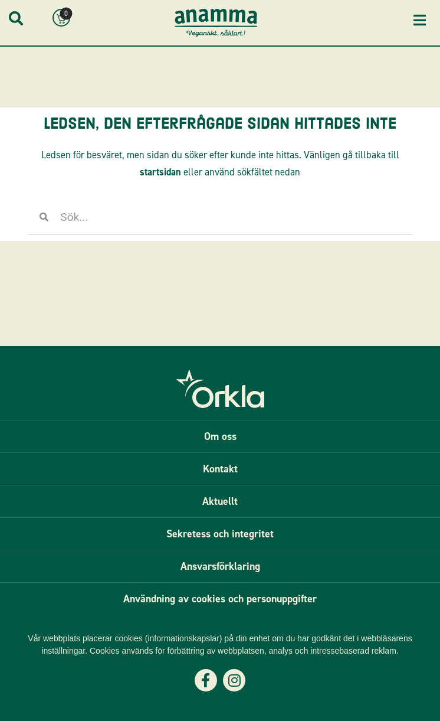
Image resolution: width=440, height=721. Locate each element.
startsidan (160, 171)
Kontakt (220, 469)
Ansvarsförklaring (220, 566)
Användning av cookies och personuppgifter (220, 599)
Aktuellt (220, 501)
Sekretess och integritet (220, 534)
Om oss (220, 436)
